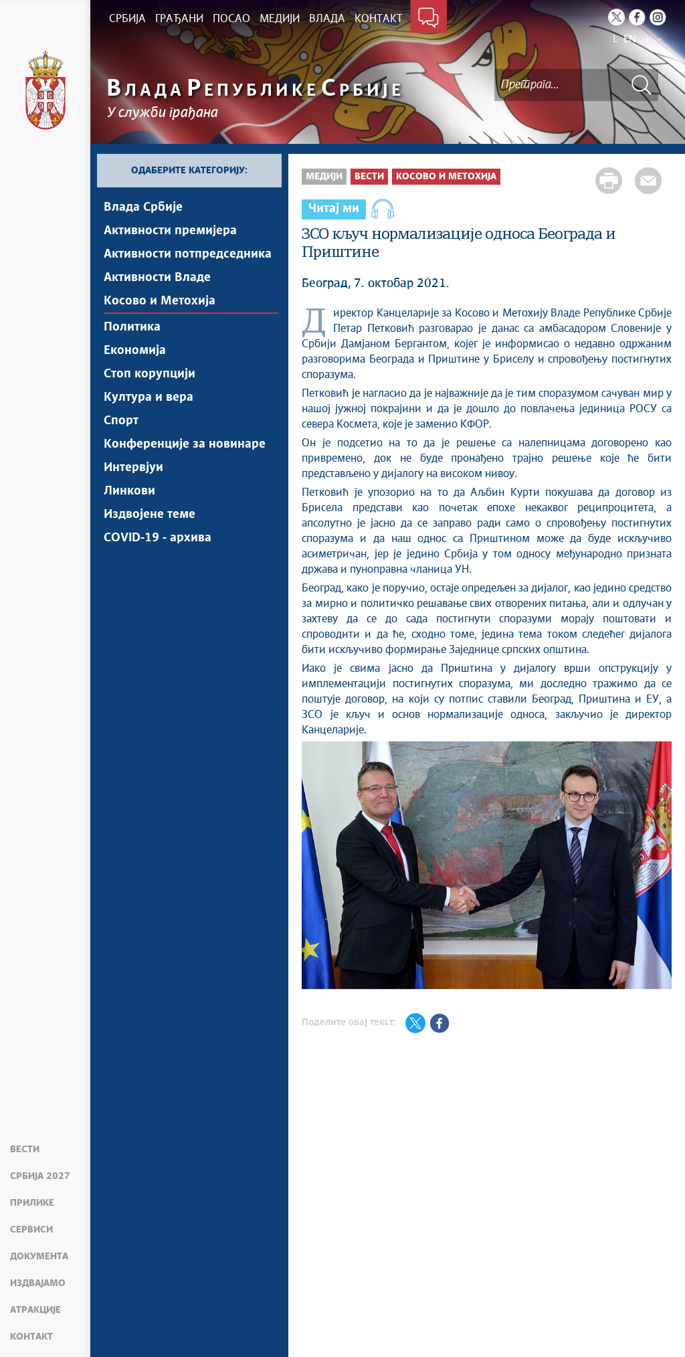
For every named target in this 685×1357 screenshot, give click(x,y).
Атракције (35, 1310)
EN (629, 39)
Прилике (32, 1203)
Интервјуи (133, 468)
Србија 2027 (40, 1176)
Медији (324, 176)
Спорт (121, 421)
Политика (132, 327)
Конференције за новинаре (185, 444)
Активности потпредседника (188, 254)
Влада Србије (143, 207)
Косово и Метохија (159, 301)
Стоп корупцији (149, 374)
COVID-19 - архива (157, 538)
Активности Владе (157, 278)
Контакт (31, 1337)
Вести (24, 1149)
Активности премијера (170, 231)
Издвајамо (38, 1283)
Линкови (129, 491)
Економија (135, 351)
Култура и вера (148, 397)
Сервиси (31, 1230)
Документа (39, 1256)
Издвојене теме (149, 515)
